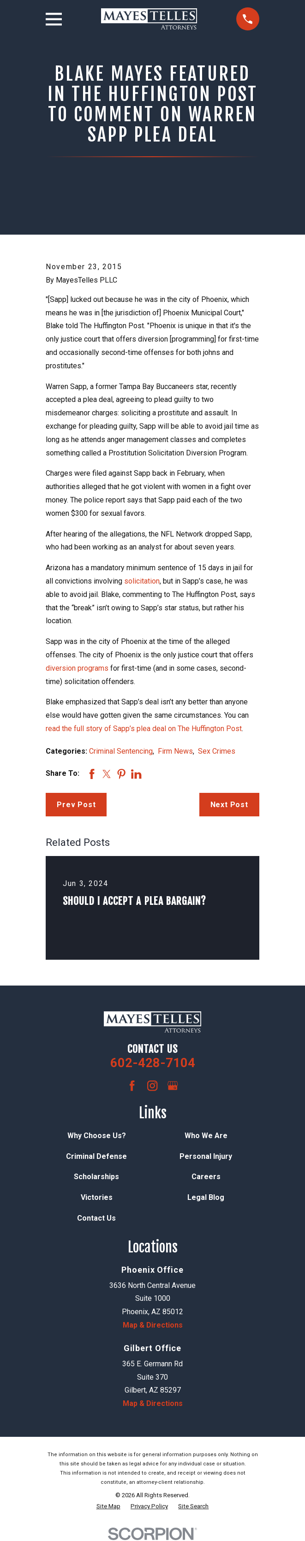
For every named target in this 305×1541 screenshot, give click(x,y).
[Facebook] (132, 1085)
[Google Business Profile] (172, 1085)
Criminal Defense (96, 1156)
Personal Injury (205, 1156)
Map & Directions (153, 1325)
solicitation (142, 581)
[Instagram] (152, 1085)
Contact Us (96, 1218)
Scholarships (96, 1176)
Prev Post (76, 804)
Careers (206, 1176)
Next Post (229, 804)
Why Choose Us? (96, 1135)
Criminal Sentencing (121, 751)
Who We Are (206, 1135)
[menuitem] (108, 1506)
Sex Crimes (216, 751)
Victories (97, 1197)
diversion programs (77, 668)
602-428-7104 (152, 1063)
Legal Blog (205, 1197)
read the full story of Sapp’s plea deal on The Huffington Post (144, 728)
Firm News (175, 751)
